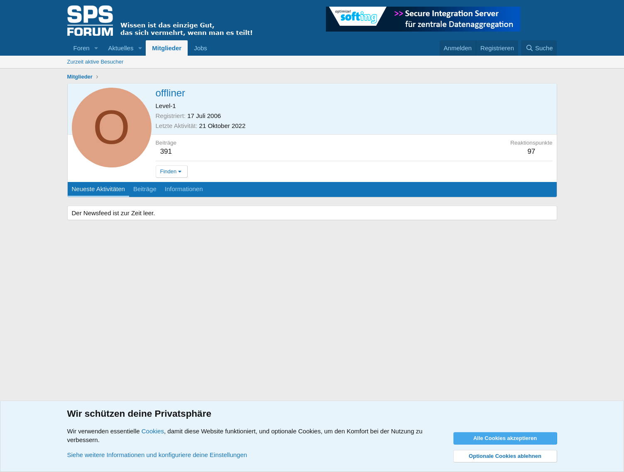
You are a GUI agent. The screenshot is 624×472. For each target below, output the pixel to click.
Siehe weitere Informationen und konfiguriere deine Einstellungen (157, 454)
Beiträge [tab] (145, 188)
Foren (81, 48)
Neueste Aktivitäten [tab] (98, 188)
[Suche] (539, 48)
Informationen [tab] (184, 188)
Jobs (200, 48)
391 (166, 151)
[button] (96, 48)
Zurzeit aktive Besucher (95, 62)
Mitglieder (166, 48)
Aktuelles (121, 48)
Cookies (153, 431)
